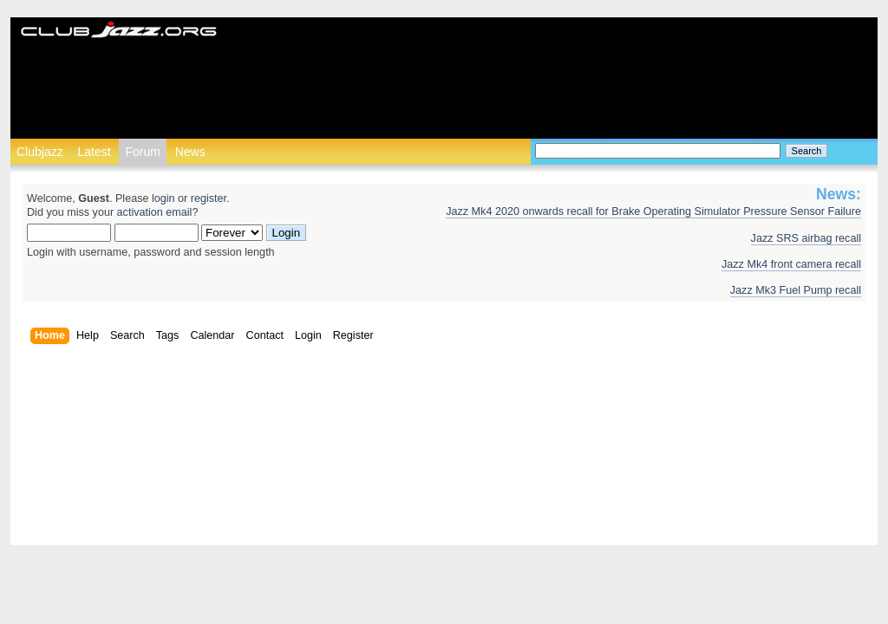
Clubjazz (39, 152)
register (208, 198)
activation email (155, 212)
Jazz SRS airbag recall (806, 238)
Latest (93, 152)
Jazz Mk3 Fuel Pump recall (795, 290)
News (190, 152)
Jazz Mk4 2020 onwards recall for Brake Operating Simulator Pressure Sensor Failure (653, 211)
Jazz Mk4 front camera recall (791, 264)
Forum (142, 152)
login (163, 198)
